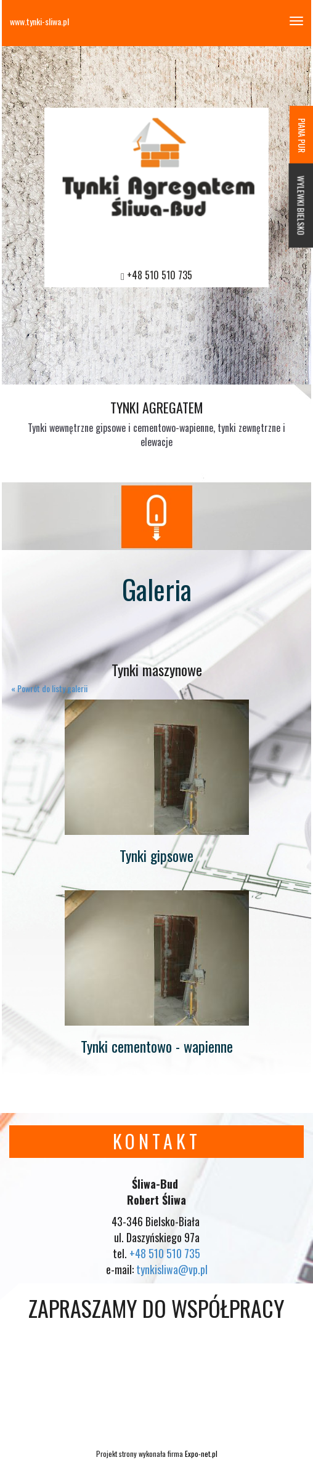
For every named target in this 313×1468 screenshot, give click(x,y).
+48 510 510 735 (159, 275)
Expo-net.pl (201, 1453)
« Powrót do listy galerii (49, 688)
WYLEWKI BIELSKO (301, 206)
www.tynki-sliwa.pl (39, 21)
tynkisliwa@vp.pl (172, 1269)
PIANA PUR (302, 135)
